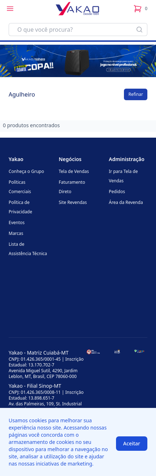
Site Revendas (73, 202)
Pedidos (117, 191)
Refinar (135, 94)
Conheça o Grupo (26, 171)
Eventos (16, 222)
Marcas (16, 233)
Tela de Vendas (74, 171)
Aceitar (131, 443)
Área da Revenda (126, 202)
